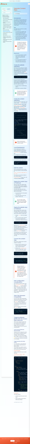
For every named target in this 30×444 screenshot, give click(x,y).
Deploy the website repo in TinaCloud (20, 208)
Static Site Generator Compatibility (19, 296)
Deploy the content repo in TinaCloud (20, 182)
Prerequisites (16, 393)
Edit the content (18, 167)
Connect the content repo (19, 239)
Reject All (17, 440)
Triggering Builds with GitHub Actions (19, 342)
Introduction (17, 18)
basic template (16, 70)
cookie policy (26, 438)
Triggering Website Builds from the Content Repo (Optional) (20, 319)
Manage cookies (15, 442)
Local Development (19, 147)
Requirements (16, 53)
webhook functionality (23, 337)
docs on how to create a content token (21, 202)
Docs (3, 9)
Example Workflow (17, 350)
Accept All (12, 440)
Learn (8, 9)
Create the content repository (19, 99)
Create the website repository (19, 65)
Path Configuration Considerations (19, 281)
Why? (15, 27)
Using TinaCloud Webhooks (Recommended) (19, 330)
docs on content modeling (19, 178)
